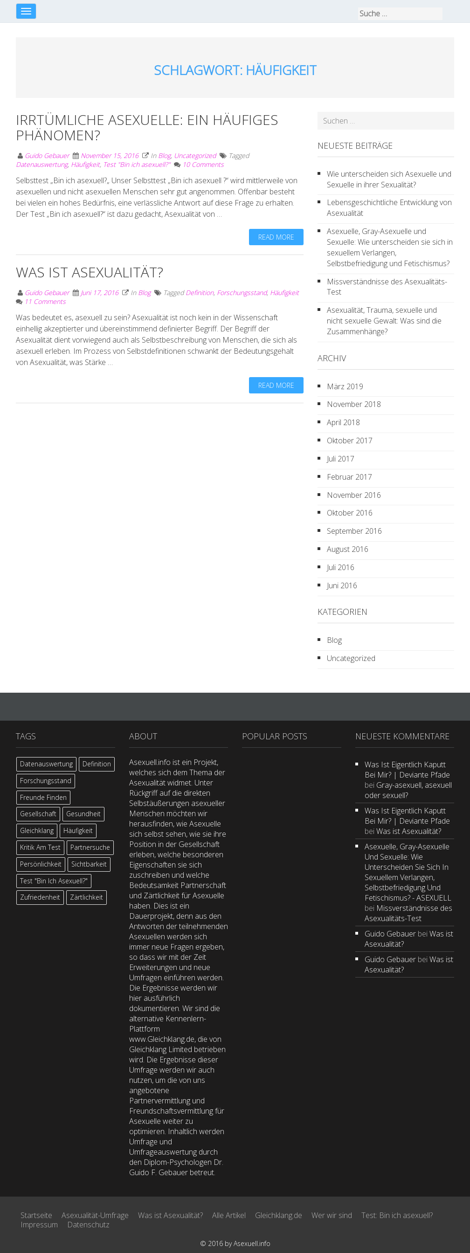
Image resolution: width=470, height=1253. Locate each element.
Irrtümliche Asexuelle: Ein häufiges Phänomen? (147, 127)
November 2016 (354, 495)
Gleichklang (37, 830)
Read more (276, 237)
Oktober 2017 (350, 440)
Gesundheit (83, 813)
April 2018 (343, 422)
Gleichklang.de (278, 1215)
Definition (200, 292)
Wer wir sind (331, 1215)
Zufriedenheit (40, 897)
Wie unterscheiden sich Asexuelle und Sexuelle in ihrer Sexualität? (389, 179)
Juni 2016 (342, 585)
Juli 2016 (340, 567)
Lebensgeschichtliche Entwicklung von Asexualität (389, 207)
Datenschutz (88, 1224)
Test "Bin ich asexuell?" (136, 164)
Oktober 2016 (350, 513)
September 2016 (354, 531)
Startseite (36, 1215)
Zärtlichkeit (86, 897)
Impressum (39, 1224)
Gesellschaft (38, 813)
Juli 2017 (340, 459)
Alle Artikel (229, 1215)
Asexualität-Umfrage (95, 1215)
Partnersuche (90, 847)
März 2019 (345, 386)
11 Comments (45, 301)
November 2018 (354, 404)
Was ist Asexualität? (89, 272)
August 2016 (347, 549)
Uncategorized (195, 155)
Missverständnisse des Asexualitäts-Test (387, 286)
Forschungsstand (242, 292)
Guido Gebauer (47, 155)
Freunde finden (43, 797)
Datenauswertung (42, 164)
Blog (164, 155)
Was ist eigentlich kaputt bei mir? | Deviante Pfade (407, 769)
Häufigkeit (85, 164)
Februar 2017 (349, 477)
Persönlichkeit (41, 864)
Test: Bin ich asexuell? (397, 1215)
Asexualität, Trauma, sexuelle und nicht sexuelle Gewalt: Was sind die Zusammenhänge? (384, 321)
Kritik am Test (40, 847)
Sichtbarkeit (89, 864)
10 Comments (203, 164)
